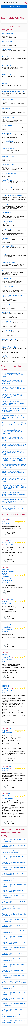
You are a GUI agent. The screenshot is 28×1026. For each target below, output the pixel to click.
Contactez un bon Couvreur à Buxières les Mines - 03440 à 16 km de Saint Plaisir (14, 487)
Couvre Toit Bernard (8, 66)
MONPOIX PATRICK (9, 125)
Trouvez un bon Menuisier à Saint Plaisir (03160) (13, 948)
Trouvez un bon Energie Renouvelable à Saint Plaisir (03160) (11, 908)
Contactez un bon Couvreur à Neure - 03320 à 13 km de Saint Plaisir (13, 438)
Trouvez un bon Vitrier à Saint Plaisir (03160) (12, 1010)
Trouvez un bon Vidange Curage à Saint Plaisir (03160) (13, 1015)
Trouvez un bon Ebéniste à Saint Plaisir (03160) (13, 857)
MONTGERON (7, 733)
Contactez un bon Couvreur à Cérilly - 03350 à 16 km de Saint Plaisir (13, 453)
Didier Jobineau (7, 133)
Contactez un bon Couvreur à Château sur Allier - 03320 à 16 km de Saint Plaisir (13, 501)
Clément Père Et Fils (9, 347)
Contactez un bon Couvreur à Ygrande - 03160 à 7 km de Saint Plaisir (13, 374)
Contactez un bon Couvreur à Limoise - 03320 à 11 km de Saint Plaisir (13, 417)
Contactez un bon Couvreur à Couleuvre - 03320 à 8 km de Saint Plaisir (14, 388)
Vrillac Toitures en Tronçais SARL (13, 91)
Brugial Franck (7, 180)
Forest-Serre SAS (8, 286)
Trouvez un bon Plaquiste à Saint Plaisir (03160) (13, 970)
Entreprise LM (6, 229)
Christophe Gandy (8, 117)
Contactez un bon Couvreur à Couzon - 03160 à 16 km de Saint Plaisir (13, 494)
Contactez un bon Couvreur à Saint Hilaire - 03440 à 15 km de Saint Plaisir (14, 445)
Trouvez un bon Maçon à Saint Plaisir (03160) (12, 937)
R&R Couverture (7, 75)
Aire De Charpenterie (9, 173)
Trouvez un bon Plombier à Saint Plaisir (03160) (13, 976)
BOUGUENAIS (7, 603)
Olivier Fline (6, 57)
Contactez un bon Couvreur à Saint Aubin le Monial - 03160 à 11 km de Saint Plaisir (14, 410)
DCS (3, 270)
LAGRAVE (5, 771)
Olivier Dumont (7, 221)
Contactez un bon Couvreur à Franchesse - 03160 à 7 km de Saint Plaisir (12, 381)
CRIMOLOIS (6, 524)
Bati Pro (4, 356)
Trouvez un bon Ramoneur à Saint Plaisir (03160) (13, 987)
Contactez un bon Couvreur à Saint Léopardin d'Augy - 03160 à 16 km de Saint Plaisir (14, 465)
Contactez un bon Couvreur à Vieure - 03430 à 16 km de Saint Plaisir (13, 472)
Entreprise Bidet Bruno (9, 253)
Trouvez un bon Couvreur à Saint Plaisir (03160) (13, 896)
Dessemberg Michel (8, 156)
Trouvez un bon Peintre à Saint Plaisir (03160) (12, 959)
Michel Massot (6, 49)
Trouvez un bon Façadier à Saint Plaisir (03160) (13, 920)
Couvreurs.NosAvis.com (10, 2)
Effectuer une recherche (14, 6)
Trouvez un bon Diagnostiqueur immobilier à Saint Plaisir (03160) (13, 851)
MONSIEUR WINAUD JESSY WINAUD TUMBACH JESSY (8, 574)
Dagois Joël (6, 312)
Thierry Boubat (7, 187)
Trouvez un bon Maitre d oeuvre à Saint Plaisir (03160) (13, 942)
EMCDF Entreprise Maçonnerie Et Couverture (13, 296)
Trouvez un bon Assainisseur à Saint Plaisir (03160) (12, 874)
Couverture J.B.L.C (8, 99)
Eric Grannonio (7, 321)
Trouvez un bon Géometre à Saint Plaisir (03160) (13, 868)
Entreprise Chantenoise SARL (12, 195)
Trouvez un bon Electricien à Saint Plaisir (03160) (13, 902)
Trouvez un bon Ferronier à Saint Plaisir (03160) (13, 926)
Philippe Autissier (7, 141)
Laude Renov (6, 212)
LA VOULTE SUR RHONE (7, 580)
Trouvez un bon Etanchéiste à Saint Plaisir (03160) (14, 914)
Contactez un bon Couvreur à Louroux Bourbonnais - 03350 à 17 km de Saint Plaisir (13, 508)
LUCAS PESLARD (8, 148)
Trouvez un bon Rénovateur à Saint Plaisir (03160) (14, 993)
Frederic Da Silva (8, 304)
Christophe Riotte (8, 164)
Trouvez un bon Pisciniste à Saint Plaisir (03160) (13, 965)
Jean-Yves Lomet (8, 33)
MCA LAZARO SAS (8, 262)
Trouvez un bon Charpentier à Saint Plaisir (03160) (14, 885)
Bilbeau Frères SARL (9, 339)
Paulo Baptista (7, 278)
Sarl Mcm (5, 204)
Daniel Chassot (7, 41)
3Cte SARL (5, 238)
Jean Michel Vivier (8, 246)
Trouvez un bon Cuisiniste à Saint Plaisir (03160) (13, 862)
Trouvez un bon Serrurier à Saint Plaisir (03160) (13, 998)
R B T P (4, 84)
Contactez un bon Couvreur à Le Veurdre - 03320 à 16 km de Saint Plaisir (13, 480)
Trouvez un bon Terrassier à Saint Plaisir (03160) (13, 1004)
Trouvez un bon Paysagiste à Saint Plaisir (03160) (14, 954)
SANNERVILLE (9, 544)
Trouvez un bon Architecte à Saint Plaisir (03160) (13, 846)
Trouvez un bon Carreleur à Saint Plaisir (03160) (13, 879)
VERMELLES (8, 798)
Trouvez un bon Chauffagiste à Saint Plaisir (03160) (12, 890)
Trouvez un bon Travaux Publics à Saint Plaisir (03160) (13, 1021)
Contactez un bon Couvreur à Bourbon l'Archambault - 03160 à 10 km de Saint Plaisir (14, 403)
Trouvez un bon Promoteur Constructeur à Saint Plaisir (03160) (14, 982)
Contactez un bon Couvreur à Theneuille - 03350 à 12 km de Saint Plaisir (12, 431)
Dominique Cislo (7, 108)
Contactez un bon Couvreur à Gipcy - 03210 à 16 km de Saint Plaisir (14, 459)
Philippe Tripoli (7, 330)
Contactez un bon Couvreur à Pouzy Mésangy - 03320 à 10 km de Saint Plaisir (14, 396)
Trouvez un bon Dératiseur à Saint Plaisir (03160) (13, 840)
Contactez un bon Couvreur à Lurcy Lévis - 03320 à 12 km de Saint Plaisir (14, 424)
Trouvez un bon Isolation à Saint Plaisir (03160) (13, 931)
